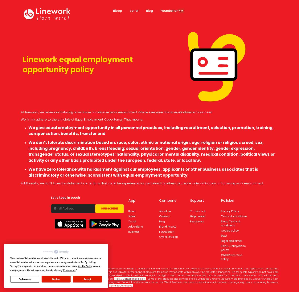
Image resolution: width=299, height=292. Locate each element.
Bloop (117, 11)
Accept (87, 279)
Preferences (25, 279)
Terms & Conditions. (121, 285)
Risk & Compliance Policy (130, 278)
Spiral (134, 11)
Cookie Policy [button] (85, 266)
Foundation (172, 11)
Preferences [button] (69, 270)
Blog (149, 11)
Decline (56, 279)
